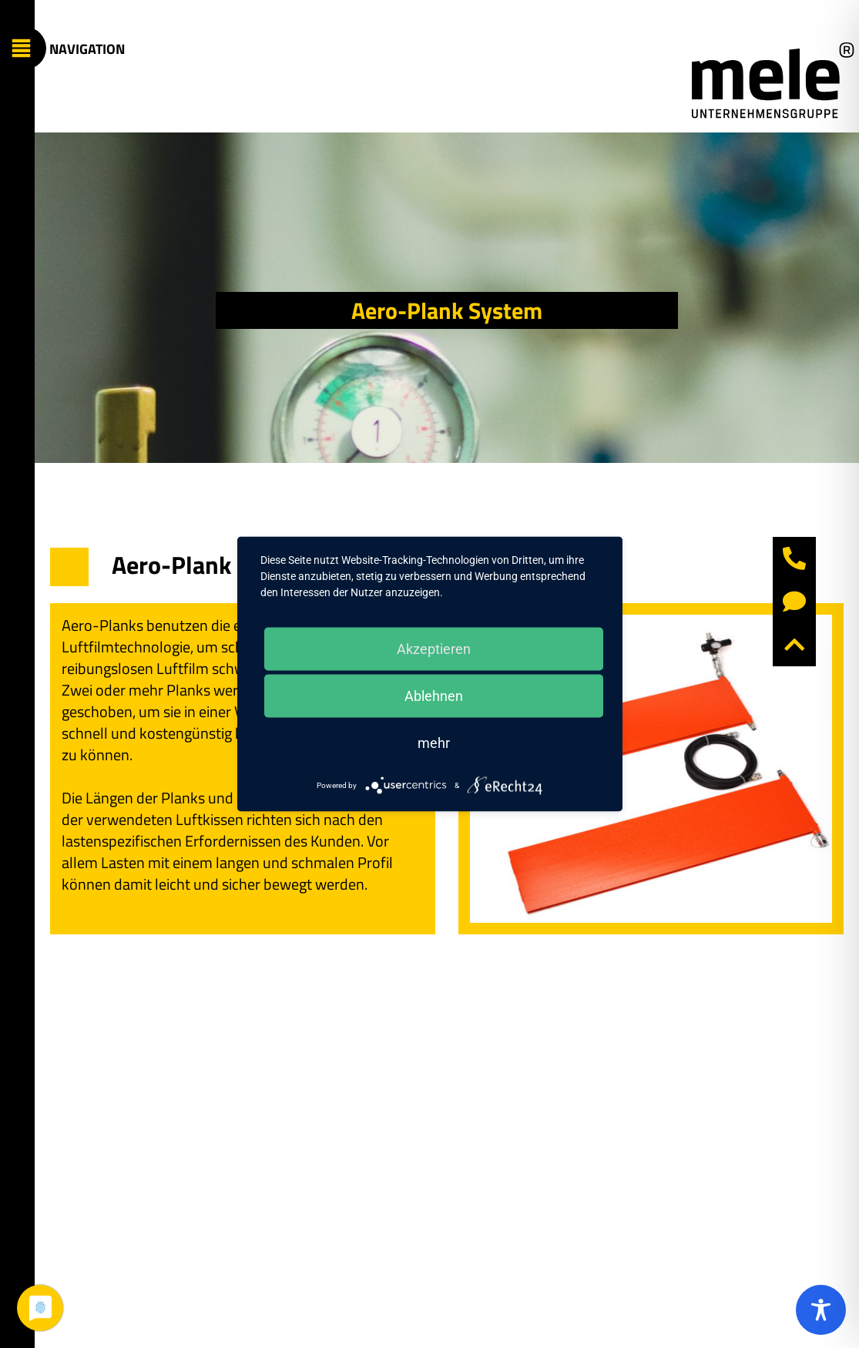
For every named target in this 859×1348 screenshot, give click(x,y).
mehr (434, 743)
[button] (794, 644)
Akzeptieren (434, 649)
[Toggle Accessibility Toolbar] (820, 1309)
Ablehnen (433, 696)
